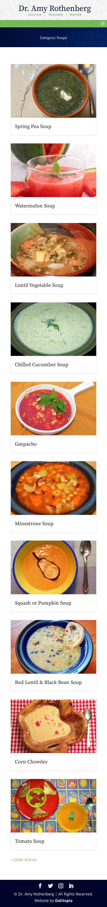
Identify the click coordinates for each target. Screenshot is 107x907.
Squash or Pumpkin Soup (43, 603)
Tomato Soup (29, 841)
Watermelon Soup (35, 206)
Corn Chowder (31, 762)
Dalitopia (64, 900)
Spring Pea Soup (33, 126)
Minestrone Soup (34, 524)
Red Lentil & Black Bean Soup (48, 682)
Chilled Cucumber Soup (41, 365)
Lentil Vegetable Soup (39, 285)
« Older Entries (24, 859)
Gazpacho (26, 444)
